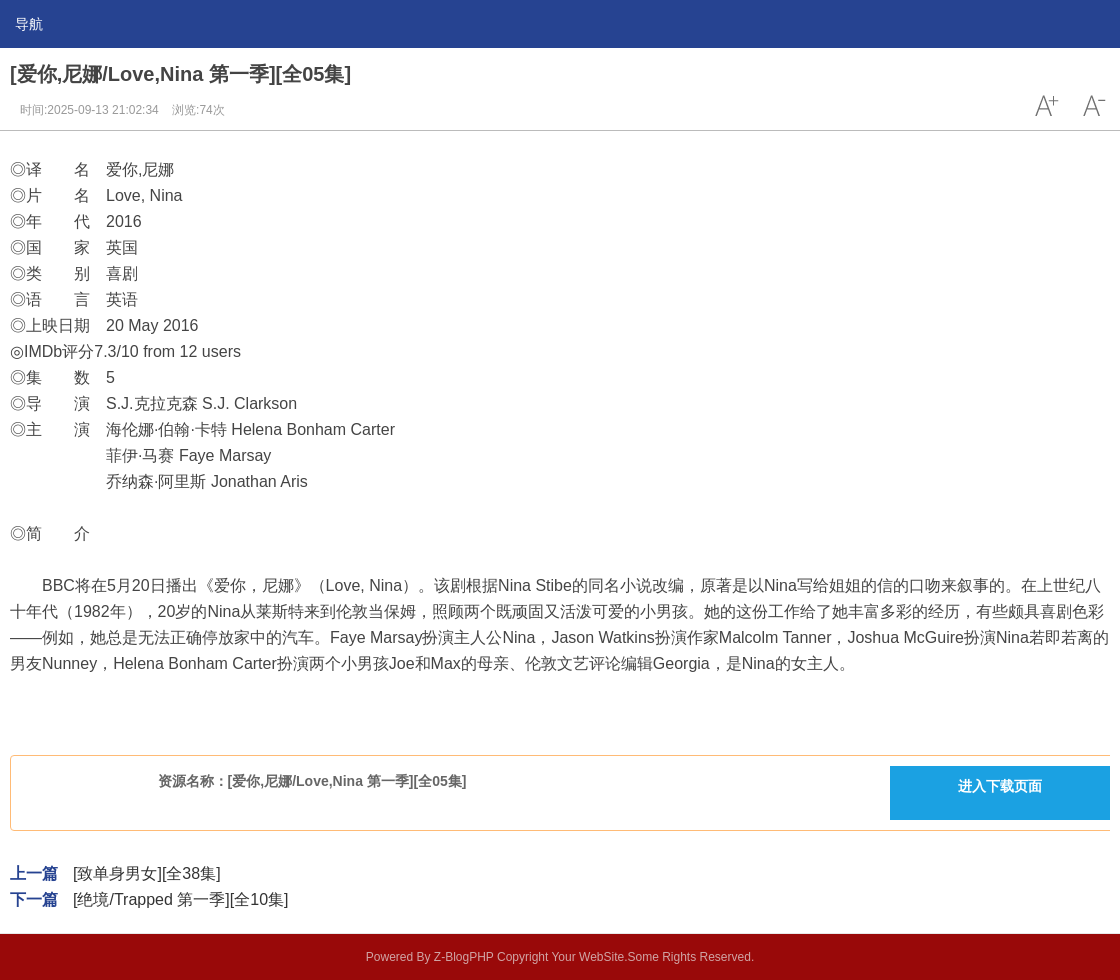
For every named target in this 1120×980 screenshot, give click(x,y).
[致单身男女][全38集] (147, 873)
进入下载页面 (1000, 786)
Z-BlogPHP (464, 957)
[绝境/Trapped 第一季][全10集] (180, 899)
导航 (29, 24)
